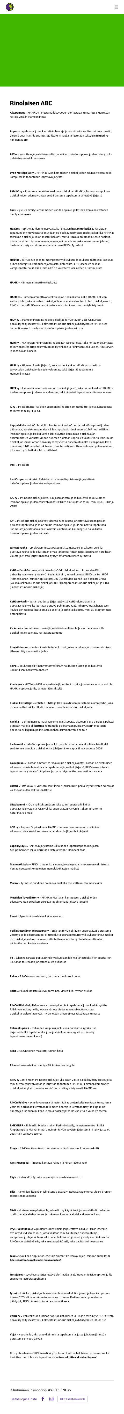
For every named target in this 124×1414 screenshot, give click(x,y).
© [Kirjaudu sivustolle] (11, 1390)
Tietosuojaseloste (23, 1399)
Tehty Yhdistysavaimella (72, 1399)
